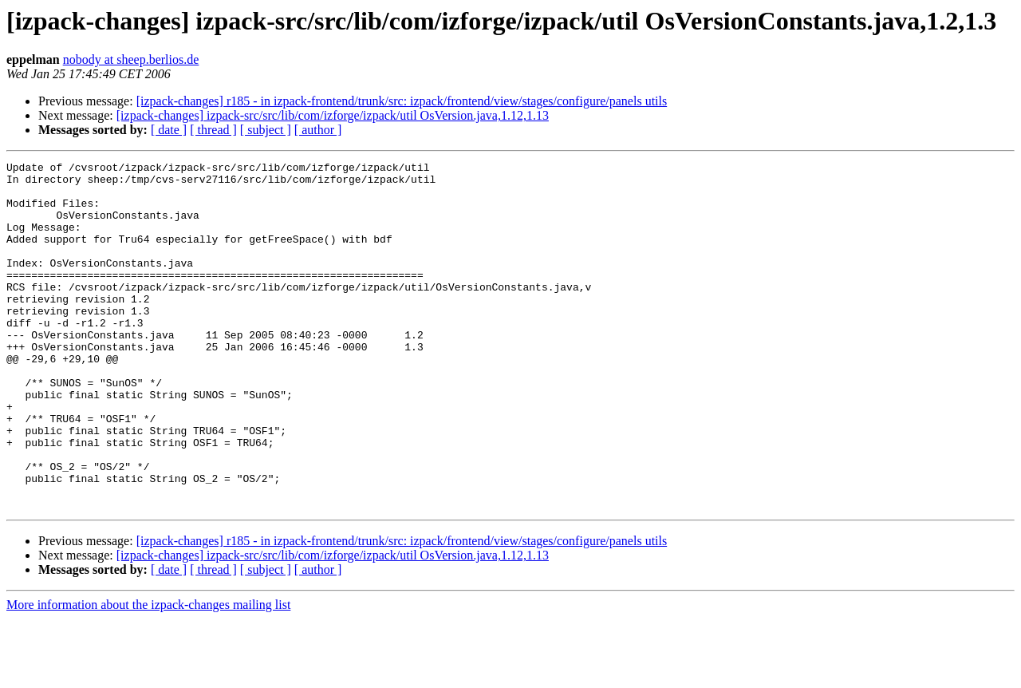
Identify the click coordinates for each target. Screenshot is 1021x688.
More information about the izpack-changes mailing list (148, 674)
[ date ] (169, 129)
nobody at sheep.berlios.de (131, 59)
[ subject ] (265, 129)
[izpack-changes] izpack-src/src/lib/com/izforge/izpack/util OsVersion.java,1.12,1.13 (332, 115)
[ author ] (318, 129)
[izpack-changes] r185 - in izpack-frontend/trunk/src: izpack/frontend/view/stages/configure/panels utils (402, 101)
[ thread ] (213, 129)
